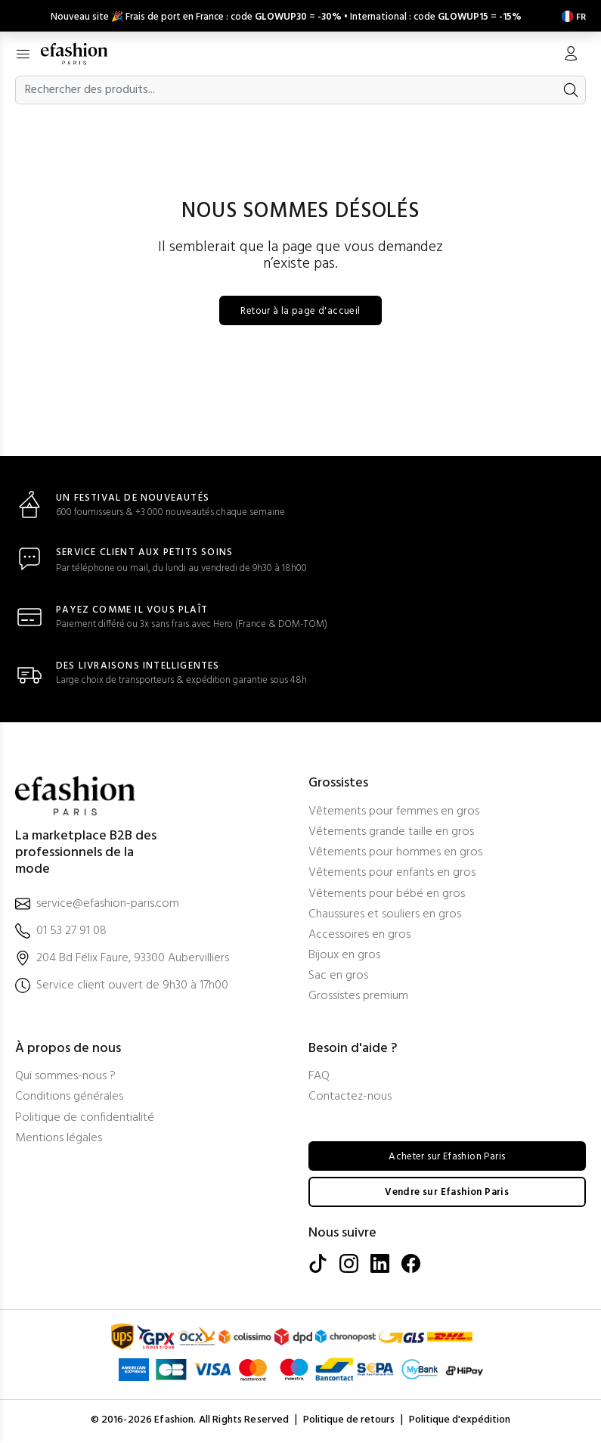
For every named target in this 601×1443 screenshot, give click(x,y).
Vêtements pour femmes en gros (393, 813)
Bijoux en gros (344, 957)
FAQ (319, 1078)
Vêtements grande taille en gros (391, 834)
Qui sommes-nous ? (65, 1078)
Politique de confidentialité (84, 1119)
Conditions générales (69, 1098)
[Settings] (571, 15)
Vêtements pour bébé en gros (386, 895)
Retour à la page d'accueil (301, 312)
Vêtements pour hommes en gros (395, 854)
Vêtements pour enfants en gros (392, 874)
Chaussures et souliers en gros (384, 916)
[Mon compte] (571, 54)
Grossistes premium (358, 998)
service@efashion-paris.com (107, 905)
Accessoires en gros (359, 936)
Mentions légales (58, 1140)
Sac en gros (338, 977)
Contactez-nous (350, 1098)
